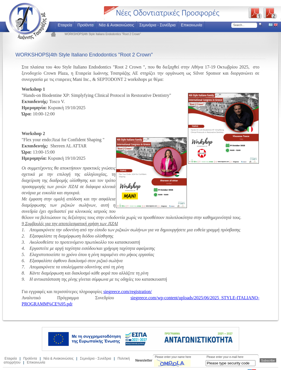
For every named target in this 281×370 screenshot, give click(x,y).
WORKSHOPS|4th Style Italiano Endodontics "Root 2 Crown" (103, 34)
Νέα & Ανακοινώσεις (116, 25)
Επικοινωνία (191, 25)
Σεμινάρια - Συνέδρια (157, 25)
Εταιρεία (65, 25)
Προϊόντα (86, 25)
